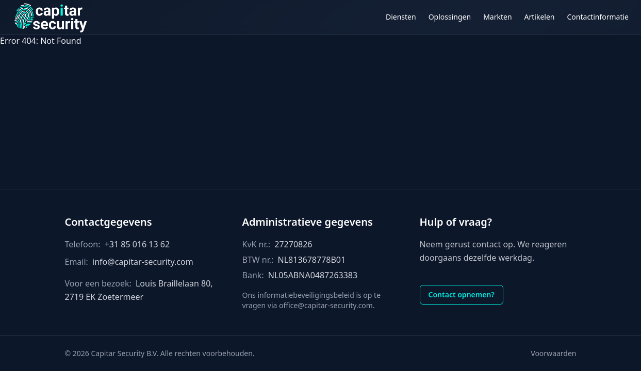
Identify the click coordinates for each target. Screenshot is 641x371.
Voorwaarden (553, 353)
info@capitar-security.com (142, 261)
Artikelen (539, 17)
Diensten (401, 17)
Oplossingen (450, 17)
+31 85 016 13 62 (137, 244)
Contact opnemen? (462, 294)
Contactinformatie (598, 17)
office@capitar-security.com (326, 305)
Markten (497, 17)
